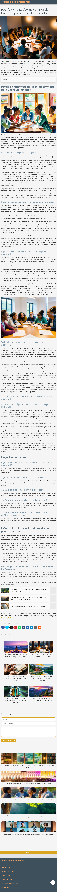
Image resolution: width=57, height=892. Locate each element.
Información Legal (6, 867)
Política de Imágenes (7, 879)
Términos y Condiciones (7, 871)
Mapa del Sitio (5, 887)
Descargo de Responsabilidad (9, 883)
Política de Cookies (6, 875)
